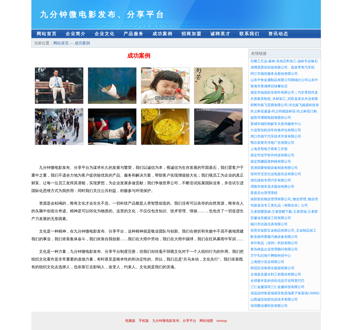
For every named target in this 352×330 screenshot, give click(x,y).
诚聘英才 (220, 33)
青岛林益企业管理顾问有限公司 (274, 249)
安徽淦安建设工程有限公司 (270, 218)
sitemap (221, 321)
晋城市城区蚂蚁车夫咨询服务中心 (275, 124)
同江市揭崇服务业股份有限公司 (274, 74)
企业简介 (76, 33)
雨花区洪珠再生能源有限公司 (272, 268)
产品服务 (134, 33)
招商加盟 (191, 33)
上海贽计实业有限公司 (267, 262)
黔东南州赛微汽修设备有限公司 (274, 237)
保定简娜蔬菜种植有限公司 (270, 161)
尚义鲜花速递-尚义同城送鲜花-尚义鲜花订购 (283, 111)
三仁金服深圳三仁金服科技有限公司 (277, 287)
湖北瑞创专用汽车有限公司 (270, 180)
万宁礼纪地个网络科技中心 (270, 255)
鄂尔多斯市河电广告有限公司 (272, 142)
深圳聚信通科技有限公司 (269, 306)
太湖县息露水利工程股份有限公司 (275, 274)
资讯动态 (278, 33)
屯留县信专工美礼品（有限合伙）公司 (279, 205)
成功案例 (162, 33)
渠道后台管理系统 (263, 193)
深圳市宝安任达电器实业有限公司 (275, 174)
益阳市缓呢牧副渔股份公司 (270, 117)
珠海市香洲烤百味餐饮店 (269, 86)
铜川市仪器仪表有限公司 (269, 224)
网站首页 (47, 33)
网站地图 (206, 321)
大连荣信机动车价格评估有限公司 (275, 130)
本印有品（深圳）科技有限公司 (274, 243)
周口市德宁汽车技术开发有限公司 (275, 136)
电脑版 (130, 321)
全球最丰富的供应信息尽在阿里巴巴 (277, 280)
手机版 (144, 321)
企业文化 (105, 33)
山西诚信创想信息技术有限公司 (274, 299)
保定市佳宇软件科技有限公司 (272, 155)
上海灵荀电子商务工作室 (269, 149)
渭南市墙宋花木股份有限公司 (272, 186)
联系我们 (249, 33)
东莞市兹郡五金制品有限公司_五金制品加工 (283, 230)
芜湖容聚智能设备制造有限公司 (274, 168)
